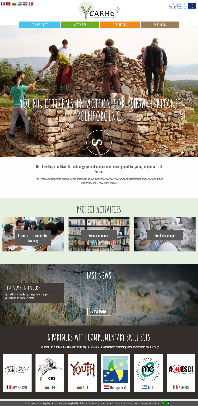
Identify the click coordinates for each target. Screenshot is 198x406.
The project (40, 24)
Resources (120, 24)
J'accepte (165, 403)
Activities (80, 24)
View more (99, 311)
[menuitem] (40, 25)
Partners (159, 24)
